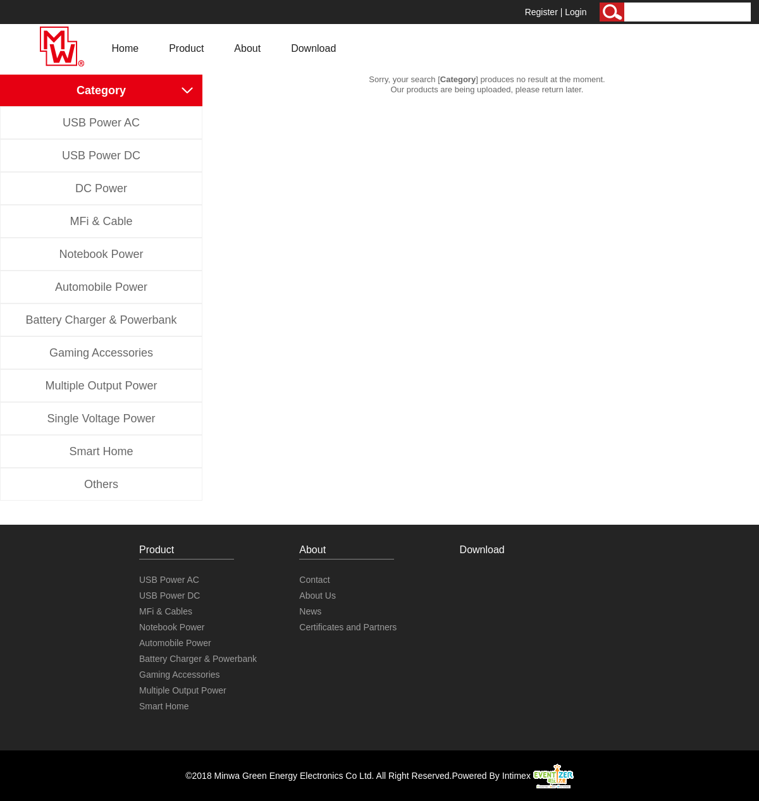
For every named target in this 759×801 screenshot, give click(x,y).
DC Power (101, 188)
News (310, 611)
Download (313, 48)
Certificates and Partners (348, 627)
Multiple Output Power (101, 385)
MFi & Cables (165, 611)
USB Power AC (101, 122)
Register (541, 12)
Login (575, 12)
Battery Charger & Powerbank (100, 320)
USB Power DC (101, 155)
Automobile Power (101, 287)
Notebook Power (101, 254)
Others (101, 484)
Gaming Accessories (101, 352)
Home (125, 48)
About (247, 48)
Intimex (538, 776)
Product (186, 48)
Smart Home (101, 451)
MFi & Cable (101, 221)
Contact (314, 580)
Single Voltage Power (101, 418)
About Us (317, 595)
